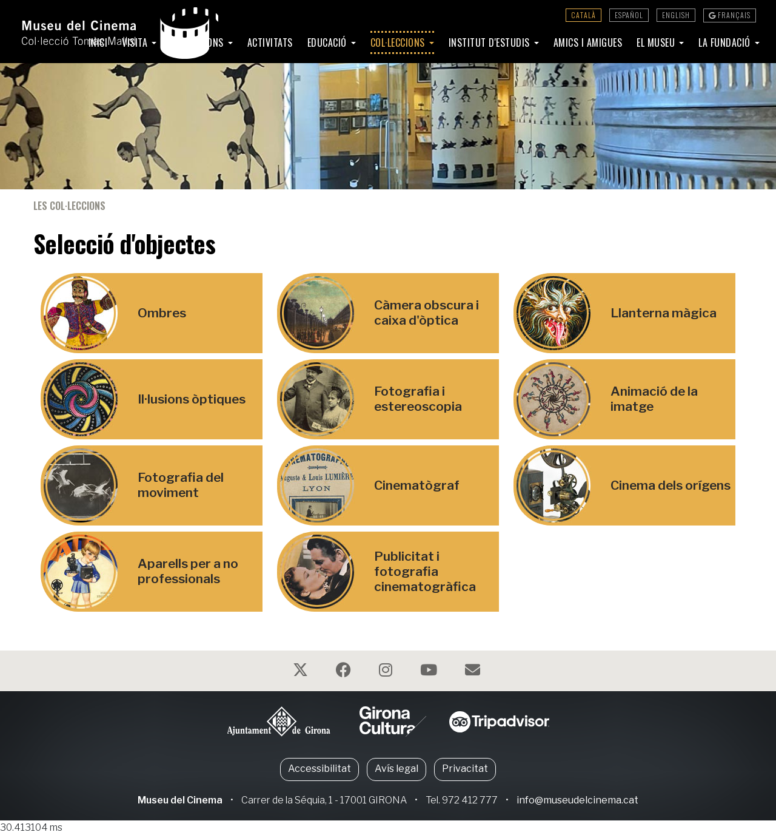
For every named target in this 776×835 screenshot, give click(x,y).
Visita (136, 42)
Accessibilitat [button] (319, 768)
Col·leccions (399, 42)
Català (583, 15)
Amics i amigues (588, 42)
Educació (328, 42)
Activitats (270, 42)
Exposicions (198, 42)
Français (730, 15)
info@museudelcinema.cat (577, 800)
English (676, 15)
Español (629, 15)
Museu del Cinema (180, 800)
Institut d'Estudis (491, 42)
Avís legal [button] (396, 768)
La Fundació (725, 42)
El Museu (657, 42)
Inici (98, 42)
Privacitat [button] (465, 768)
